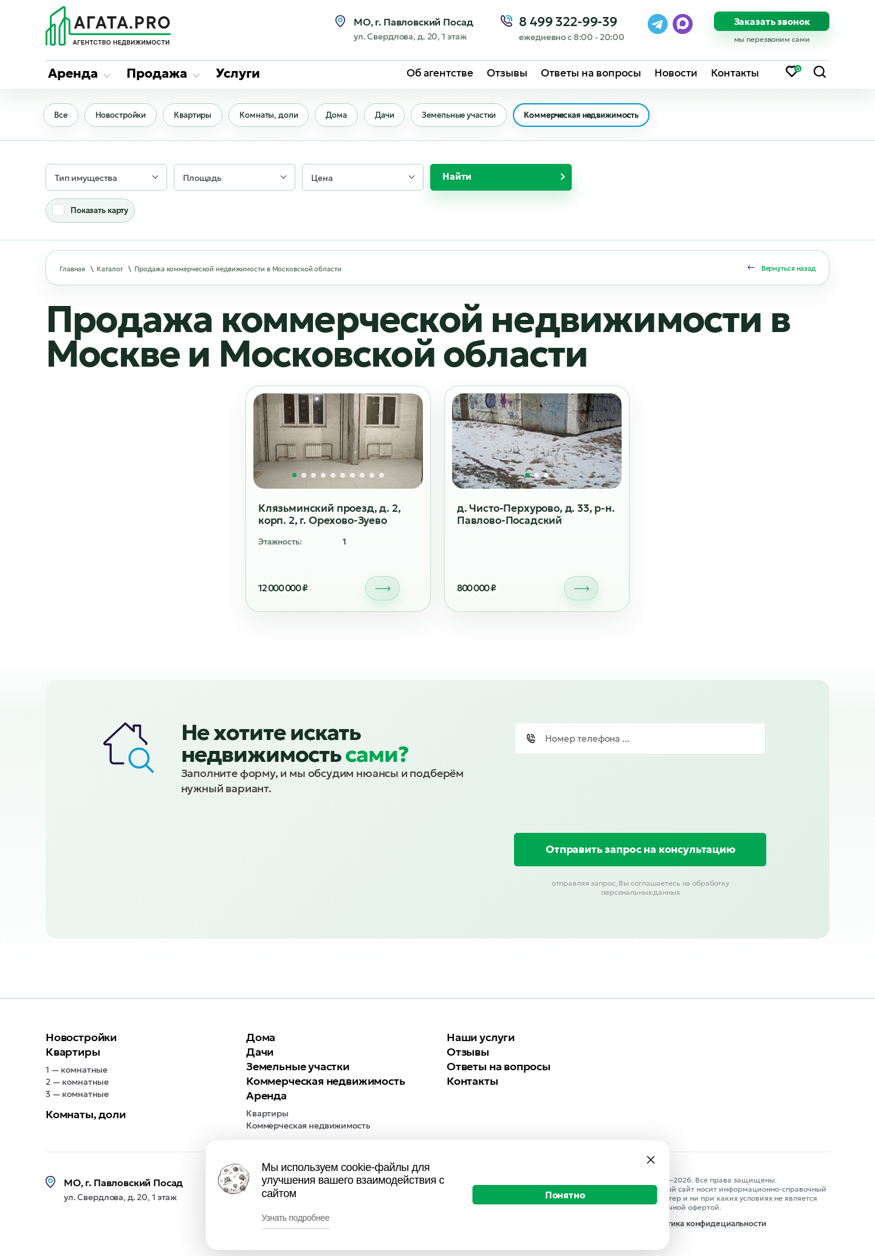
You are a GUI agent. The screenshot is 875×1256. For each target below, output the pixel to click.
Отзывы (507, 72)
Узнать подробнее (296, 1218)
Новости (676, 72)
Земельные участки (467, 115)
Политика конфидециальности (706, 1224)
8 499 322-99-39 (572, 22)
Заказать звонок (772, 21)
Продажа (156, 72)
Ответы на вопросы (591, 72)
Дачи (391, 115)
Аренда (73, 72)
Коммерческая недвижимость (590, 115)
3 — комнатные (77, 1094)
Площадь (202, 178)
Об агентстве (440, 72)
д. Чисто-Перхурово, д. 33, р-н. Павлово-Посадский (536, 515)
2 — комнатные (77, 1082)
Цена (321, 178)
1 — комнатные (77, 1070)
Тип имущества (86, 178)
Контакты (735, 72)
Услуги (238, 72)
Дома (341, 115)
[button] (294, 476)
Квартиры (195, 115)
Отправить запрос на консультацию (640, 850)
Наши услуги (481, 1038)
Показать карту (99, 211)
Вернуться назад (788, 269)
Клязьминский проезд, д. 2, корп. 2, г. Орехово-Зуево (329, 515)
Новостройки (122, 115)
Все (61, 115)
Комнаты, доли (273, 115)
